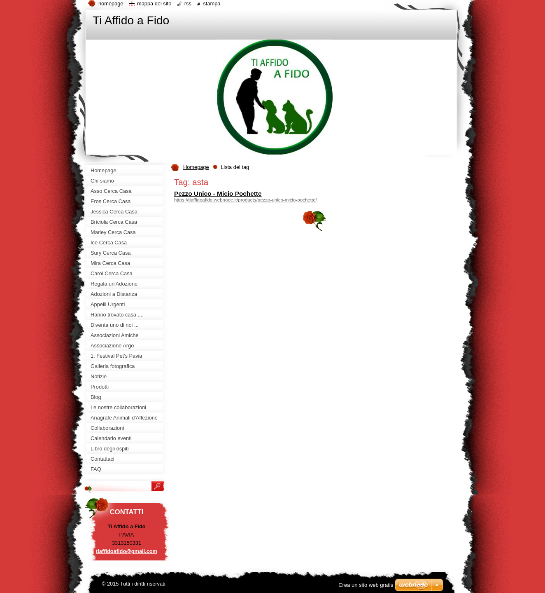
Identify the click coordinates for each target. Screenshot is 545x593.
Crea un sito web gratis (365, 585)
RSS (187, 3)
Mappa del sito (154, 3)
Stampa (211, 3)
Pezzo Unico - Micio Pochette (218, 193)
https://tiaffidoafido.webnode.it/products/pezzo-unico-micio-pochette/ (245, 199)
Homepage (196, 167)
